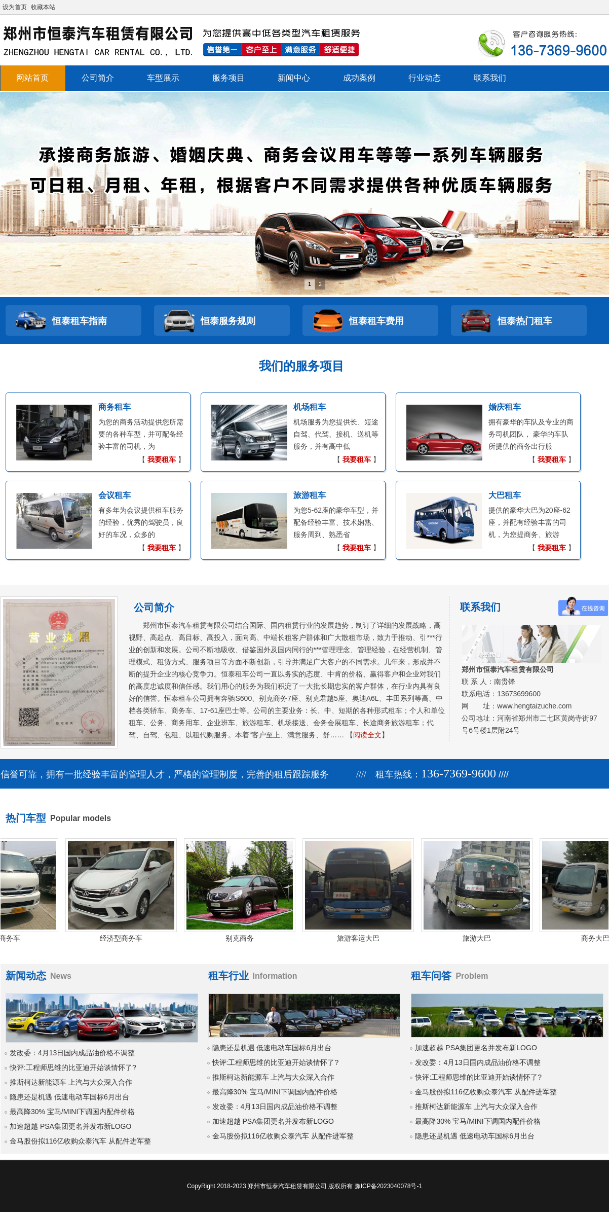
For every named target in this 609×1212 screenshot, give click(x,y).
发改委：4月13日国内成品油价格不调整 (72, 1053)
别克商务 (243, 938)
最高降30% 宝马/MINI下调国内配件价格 (72, 1112)
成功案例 (359, 78)
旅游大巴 (480, 938)
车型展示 (163, 78)
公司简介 (98, 78)
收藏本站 (43, 7)
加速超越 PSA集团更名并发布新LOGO (70, 1126)
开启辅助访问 (605, 7)
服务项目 (228, 78)
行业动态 (424, 78)
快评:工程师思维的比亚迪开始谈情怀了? (73, 1067)
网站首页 (32, 78)
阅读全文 (367, 735)
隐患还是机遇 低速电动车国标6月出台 (69, 1097)
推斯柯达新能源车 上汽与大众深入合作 (71, 1082)
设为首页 (15, 7)
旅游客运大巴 (361, 938)
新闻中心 (294, 78)
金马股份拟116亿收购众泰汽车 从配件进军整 (80, 1141)
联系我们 (490, 78)
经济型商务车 (124, 938)
